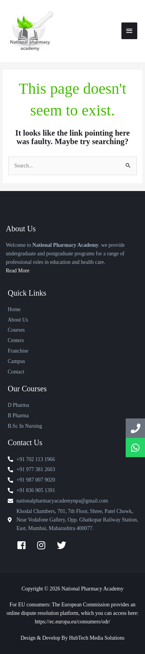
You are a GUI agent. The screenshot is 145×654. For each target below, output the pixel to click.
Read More (17, 271)
